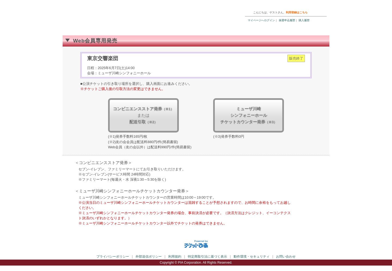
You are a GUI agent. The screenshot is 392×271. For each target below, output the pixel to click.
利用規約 (174, 256)
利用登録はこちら (297, 12)
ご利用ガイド (254, 5)
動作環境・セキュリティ (252, 256)
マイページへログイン (261, 20)
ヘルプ (273, 5)
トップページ (292, 5)
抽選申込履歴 (287, 20)
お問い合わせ (286, 256)
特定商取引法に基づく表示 (207, 256)
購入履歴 (304, 20)
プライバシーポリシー (112, 256)
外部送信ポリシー (149, 256)
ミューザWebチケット (127, 13)
